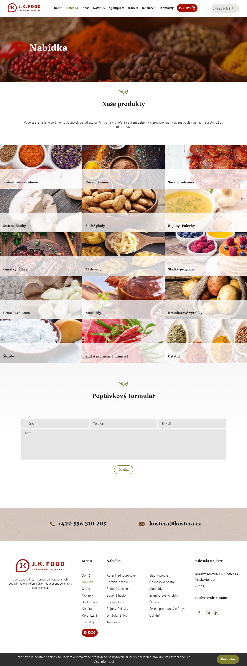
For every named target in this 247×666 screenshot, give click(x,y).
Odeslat (124, 470)
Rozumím (228, 659)
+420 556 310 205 (77, 524)
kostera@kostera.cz (169, 524)
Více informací (104, 661)
